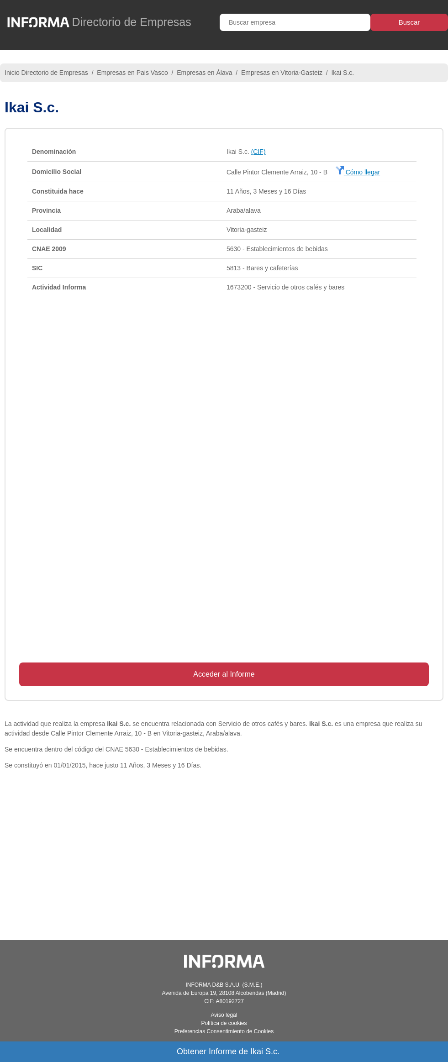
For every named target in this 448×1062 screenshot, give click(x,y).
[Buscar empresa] (295, 22)
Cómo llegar (358, 172)
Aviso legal (224, 1015)
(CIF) (258, 151)
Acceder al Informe (223, 674)
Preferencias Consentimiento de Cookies (224, 1031)
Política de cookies (224, 1023)
